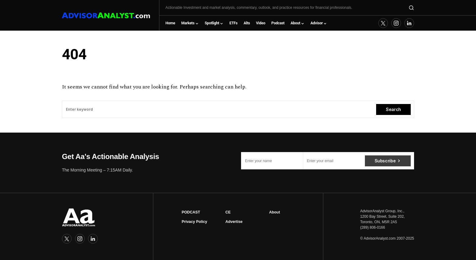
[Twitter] (383, 23)
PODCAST (191, 212)
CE (227, 212)
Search (393, 109)
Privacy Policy (194, 222)
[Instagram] (396, 23)
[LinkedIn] (409, 23)
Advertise (233, 222)
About (274, 212)
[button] (411, 7)
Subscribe (385, 160)
